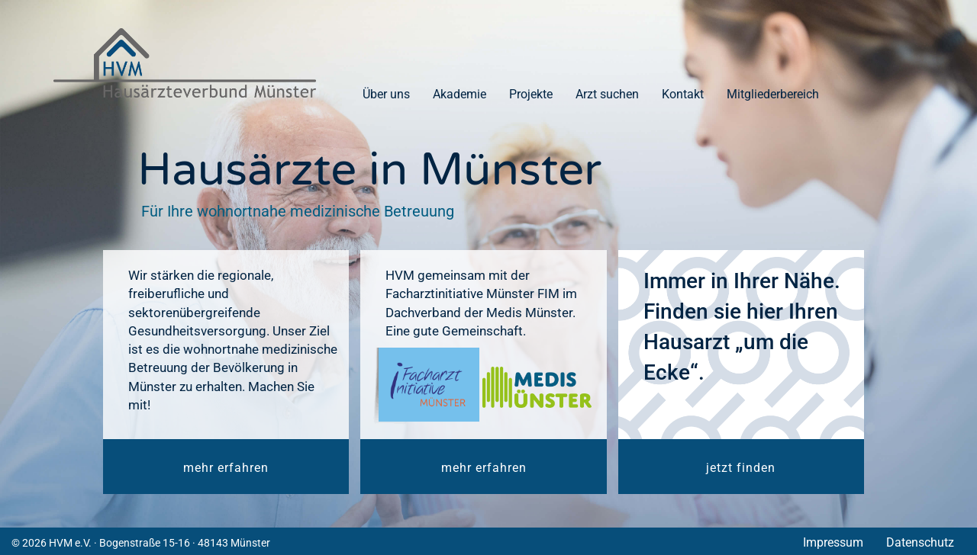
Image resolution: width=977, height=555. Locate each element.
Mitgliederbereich (773, 94)
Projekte (531, 94)
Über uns (386, 94)
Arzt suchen (607, 94)
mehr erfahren (226, 467)
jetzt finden (740, 467)
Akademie (459, 94)
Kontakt (683, 94)
